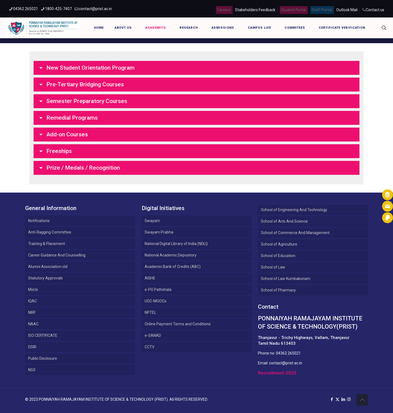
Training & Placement (46, 243)
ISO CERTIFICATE (42, 335)
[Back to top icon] (362, 400)
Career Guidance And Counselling (56, 255)
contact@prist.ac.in (285, 363)
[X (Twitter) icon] (337, 399)
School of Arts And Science (284, 221)
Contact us (375, 10)
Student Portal (293, 10)
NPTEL (150, 312)
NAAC (33, 324)
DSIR (32, 347)
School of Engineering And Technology (294, 210)
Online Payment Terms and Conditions (178, 324)
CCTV (149, 347)
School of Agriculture (279, 244)
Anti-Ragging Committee (49, 232)
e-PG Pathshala (158, 289)
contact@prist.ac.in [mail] (95, 9)
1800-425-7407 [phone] (58, 9)
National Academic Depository (170, 255)
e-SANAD (153, 335)
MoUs (33, 289)
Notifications (39, 221)
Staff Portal (321, 10)
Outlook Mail (347, 10)
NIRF (32, 312)
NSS (31, 370)
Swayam (152, 221)
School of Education (278, 255)
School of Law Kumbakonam (285, 278)
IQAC (32, 301)
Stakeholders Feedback (255, 10)
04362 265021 (288, 353)
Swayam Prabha (159, 232)
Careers (224, 10)
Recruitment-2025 (277, 373)
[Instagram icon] (349, 399)
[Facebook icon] (332, 399)
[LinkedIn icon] (343, 399)
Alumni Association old (47, 266)
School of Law (273, 267)
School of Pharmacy (278, 290)
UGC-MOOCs (155, 301)
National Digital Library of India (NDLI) (176, 243)
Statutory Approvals (45, 278)
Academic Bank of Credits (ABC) (173, 266)
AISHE (150, 278)
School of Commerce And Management (295, 233)
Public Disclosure (42, 358)
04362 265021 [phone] (25, 9)
